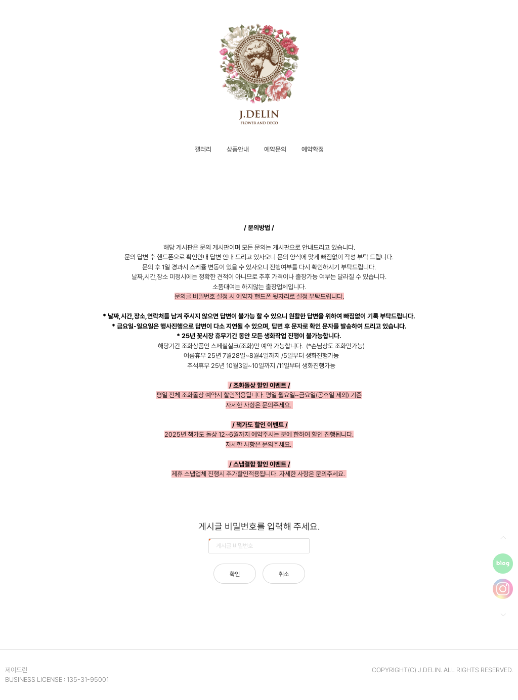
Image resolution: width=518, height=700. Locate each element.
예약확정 (312, 149)
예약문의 (275, 149)
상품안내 (238, 149)
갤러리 (203, 149)
